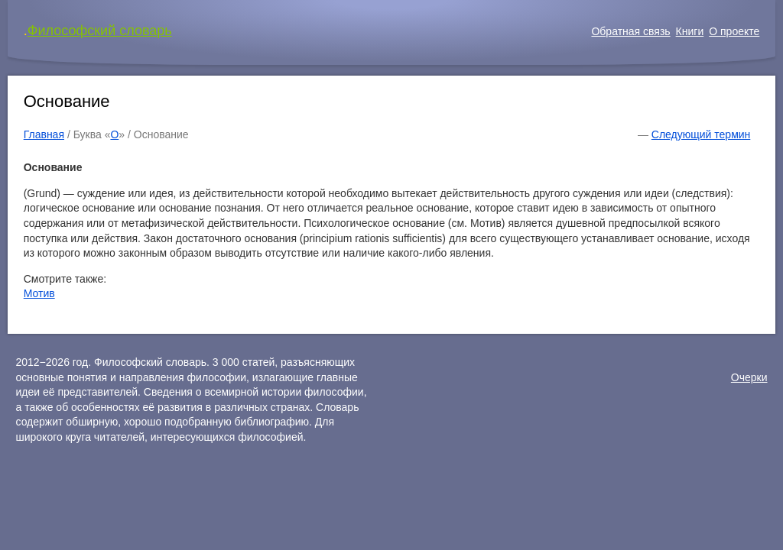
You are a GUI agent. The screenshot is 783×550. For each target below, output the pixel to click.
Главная (44, 134)
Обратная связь (630, 31)
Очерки (749, 377)
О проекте (734, 31)
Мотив (39, 293)
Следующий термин (700, 134)
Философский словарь (100, 30)
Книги (690, 31)
